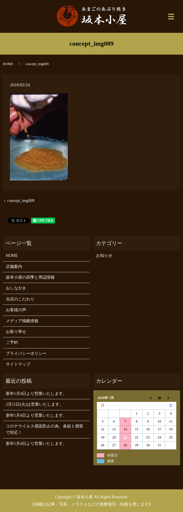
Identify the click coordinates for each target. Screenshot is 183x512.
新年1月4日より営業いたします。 (36, 393)
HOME (8, 64)
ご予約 (12, 342)
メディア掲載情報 (22, 321)
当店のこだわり (20, 299)
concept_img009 (20, 200)
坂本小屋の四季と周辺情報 (30, 277)
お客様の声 (16, 310)
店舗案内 (14, 266)
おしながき (16, 288)
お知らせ (104, 255)
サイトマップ (18, 364)
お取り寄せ (16, 332)
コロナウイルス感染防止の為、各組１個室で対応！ (44, 429)
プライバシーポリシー (26, 353)
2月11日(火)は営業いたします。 (34, 404)
